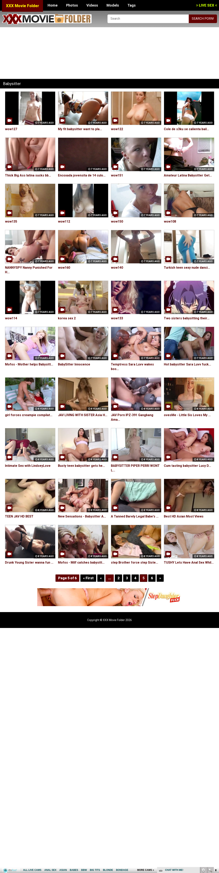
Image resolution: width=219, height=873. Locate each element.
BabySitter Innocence (74, 364)
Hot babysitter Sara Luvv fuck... (187, 364)
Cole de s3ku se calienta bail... (186, 129)
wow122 (117, 129)
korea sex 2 (67, 318)
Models (113, 5)
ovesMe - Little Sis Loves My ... (187, 415)
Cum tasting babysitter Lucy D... (187, 466)
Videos (92, 5)
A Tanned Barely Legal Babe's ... (134, 516)
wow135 (11, 221)
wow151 (117, 175)
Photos (72, 5)
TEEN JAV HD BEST (19, 516)
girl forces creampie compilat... (28, 415)
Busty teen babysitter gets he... (81, 466)
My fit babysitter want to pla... (80, 129)
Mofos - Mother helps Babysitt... (29, 364)
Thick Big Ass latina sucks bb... (28, 175)
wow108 (170, 221)
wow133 (117, 318)
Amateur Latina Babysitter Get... (188, 175)
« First (88, 578)
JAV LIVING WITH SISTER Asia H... (82, 415)
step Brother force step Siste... (134, 562)
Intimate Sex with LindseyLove (28, 466)
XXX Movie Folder (22, 5)
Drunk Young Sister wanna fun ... (29, 562)
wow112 (64, 221)
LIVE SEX (206, 5)
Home (53, 5)
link (215, 810)
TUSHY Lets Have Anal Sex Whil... (189, 562)
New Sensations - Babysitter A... (82, 516)
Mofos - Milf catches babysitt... (81, 562)
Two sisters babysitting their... (186, 318)
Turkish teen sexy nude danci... (187, 267)
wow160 (64, 267)
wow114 (11, 318)
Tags (131, 5)
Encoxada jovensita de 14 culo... (82, 175)
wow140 (117, 267)
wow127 (11, 129)
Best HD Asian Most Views (183, 516)
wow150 (117, 221)
